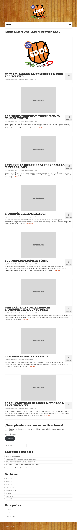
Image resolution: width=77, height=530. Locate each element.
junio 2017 (9, 493)
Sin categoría (29, 79)
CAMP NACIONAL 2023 (13, 456)
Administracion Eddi (12, 79)
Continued (42, 128)
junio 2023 (9, 478)
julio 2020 (9, 481)
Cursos (9, 509)
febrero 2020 (10, 487)
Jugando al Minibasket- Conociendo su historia (20, 468)
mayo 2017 (9, 496)
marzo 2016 (9, 499)
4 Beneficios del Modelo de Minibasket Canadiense (21, 459)
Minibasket (10, 513)
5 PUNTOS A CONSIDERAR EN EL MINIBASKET (20, 462)
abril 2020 (9, 484)
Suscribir (10, 439)
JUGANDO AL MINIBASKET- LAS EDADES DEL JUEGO (22, 465)
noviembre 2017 (11, 490)
